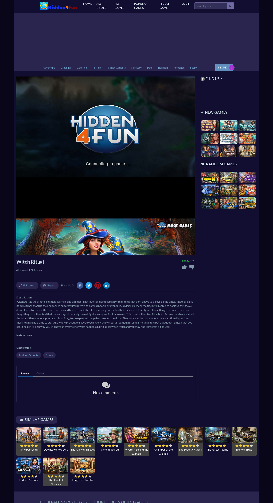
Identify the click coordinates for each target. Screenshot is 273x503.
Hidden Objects (28, 355)
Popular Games (140, 5)
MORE (222, 67)
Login (186, 3)
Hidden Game (165, 5)
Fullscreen (29, 285)
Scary (49, 355)
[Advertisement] (136, 37)
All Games (101, 5)
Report (51, 285)
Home (87, 3)
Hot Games (119, 5)
